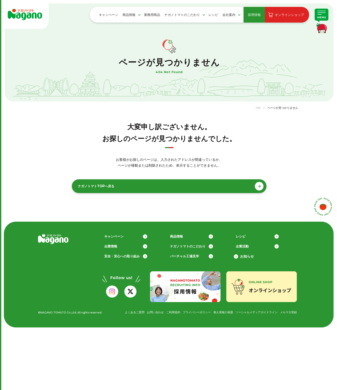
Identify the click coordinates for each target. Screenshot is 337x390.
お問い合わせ (145, 310)
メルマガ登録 (288, 310)
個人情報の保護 (217, 310)
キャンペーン (108, 15)
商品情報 (129, 15)
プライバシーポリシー (190, 310)
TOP (257, 107)
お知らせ (247, 255)
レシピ (213, 15)
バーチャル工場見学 (189, 255)
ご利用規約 (164, 310)
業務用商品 (152, 15)
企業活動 (247, 245)
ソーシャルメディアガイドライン (253, 310)
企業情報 (115, 245)
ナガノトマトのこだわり (182, 15)
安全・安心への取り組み (127, 255)
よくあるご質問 (123, 310)
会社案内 (228, 15)
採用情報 (254, 15)
